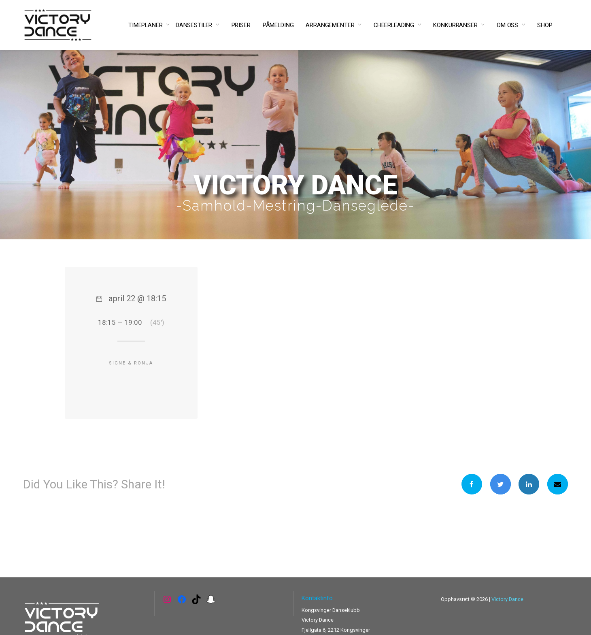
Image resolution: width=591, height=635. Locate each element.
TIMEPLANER (145, 25)
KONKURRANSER (455, 25)
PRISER (241, 25)
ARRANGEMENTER (330, 25)
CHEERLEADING (394, 25)
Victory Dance (507, 599)
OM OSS (507, 25)
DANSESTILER (194, 25)
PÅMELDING (278, 25)
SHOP (544, 25)
